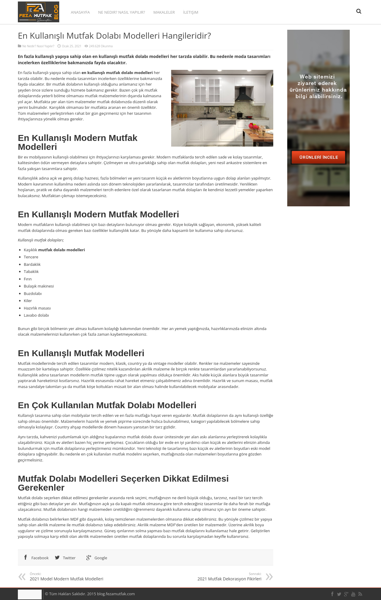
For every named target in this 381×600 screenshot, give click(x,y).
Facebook (35, 557)
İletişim (190, 12)
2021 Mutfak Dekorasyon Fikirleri (206, 576)
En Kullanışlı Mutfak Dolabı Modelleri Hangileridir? (114, 35)
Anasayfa (80, 12)
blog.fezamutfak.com (116, 593)
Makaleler (164, 12)
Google (95, 557)
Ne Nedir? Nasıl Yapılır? (121, 12)
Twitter (64, 557)
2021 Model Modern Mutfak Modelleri (85, 576)
